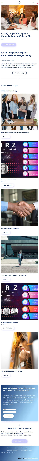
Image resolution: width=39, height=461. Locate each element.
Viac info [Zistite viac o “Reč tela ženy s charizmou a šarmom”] (5, 375)
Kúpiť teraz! (19, 73)
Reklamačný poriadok (12, 450)
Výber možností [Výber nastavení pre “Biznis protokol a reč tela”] (7, 185)
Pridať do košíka (8, 44)
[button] (2, 2)
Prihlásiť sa (8, 416)
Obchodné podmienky (12, 448)
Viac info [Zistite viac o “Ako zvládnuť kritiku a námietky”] (5, 232)
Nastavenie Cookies (26, 450)
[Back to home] (19, 2)
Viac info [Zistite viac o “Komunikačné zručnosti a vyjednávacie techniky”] (5, 136)
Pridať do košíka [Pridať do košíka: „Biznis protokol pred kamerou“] (7, 328)
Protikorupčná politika (26, 448)
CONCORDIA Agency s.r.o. (31, 458)
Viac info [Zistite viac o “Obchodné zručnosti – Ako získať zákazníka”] (5, 279)
